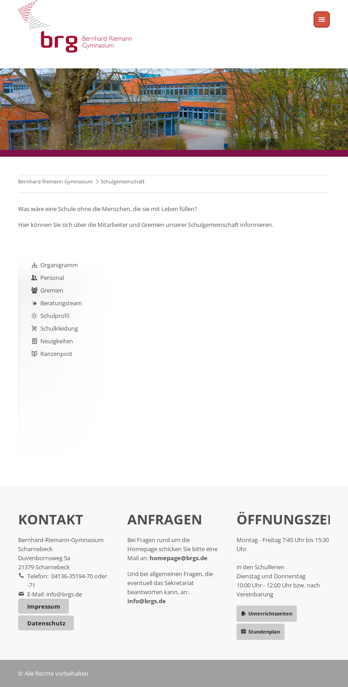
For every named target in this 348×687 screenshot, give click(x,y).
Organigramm (59, 265)
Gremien (51, 290)
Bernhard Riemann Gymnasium (55, 181)
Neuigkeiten (56, 341)
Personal (52, 278)
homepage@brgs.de (179, 558)
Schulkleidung (59, 328)
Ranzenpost (56, 354)
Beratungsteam (61, 303)
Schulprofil (54, 316)
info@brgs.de (64, 594)
